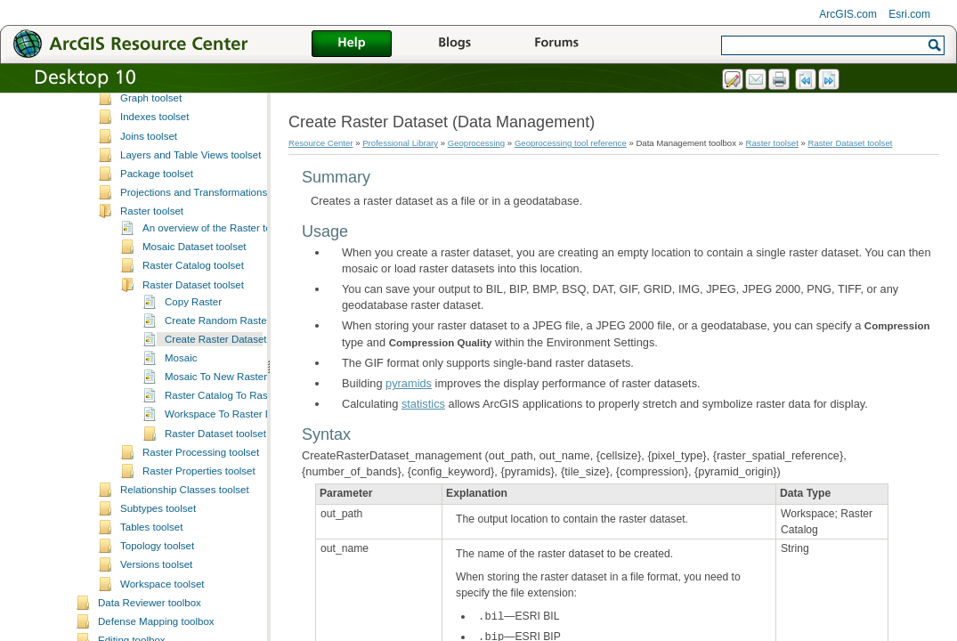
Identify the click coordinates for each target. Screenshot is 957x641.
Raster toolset (151, 312)
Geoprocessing (477, 143)
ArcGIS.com (848, 14)
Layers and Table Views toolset (190, 256)
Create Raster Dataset (216, 440)
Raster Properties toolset (198, 572)
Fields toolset (150, 124)
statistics (423, 403)
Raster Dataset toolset (193, 386)
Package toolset (156, 275)
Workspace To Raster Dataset (233, 515)
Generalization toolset (169, 180)
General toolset (155, 162)
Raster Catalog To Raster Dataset (241, 496)
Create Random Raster (217, 422)
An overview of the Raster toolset (217, 329)
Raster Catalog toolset (193, 366)
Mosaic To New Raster (216, 478)
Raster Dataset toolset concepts (237, 535)
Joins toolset (148, 237)
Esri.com (909, 14)
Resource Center (320, 143)
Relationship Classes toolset (184, 591)
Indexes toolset (154, 218)
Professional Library (400, 143)
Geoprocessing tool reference (571, 143)
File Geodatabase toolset (177, 143)
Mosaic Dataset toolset (194, 348)
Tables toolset (151, 628)
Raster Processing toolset (200, 553)
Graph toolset (151, 199)
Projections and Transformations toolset (210, 293)
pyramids (408, 383)
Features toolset (157, 106)
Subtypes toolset (158, 609)
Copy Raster (193, 403)
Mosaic (181, 459)
